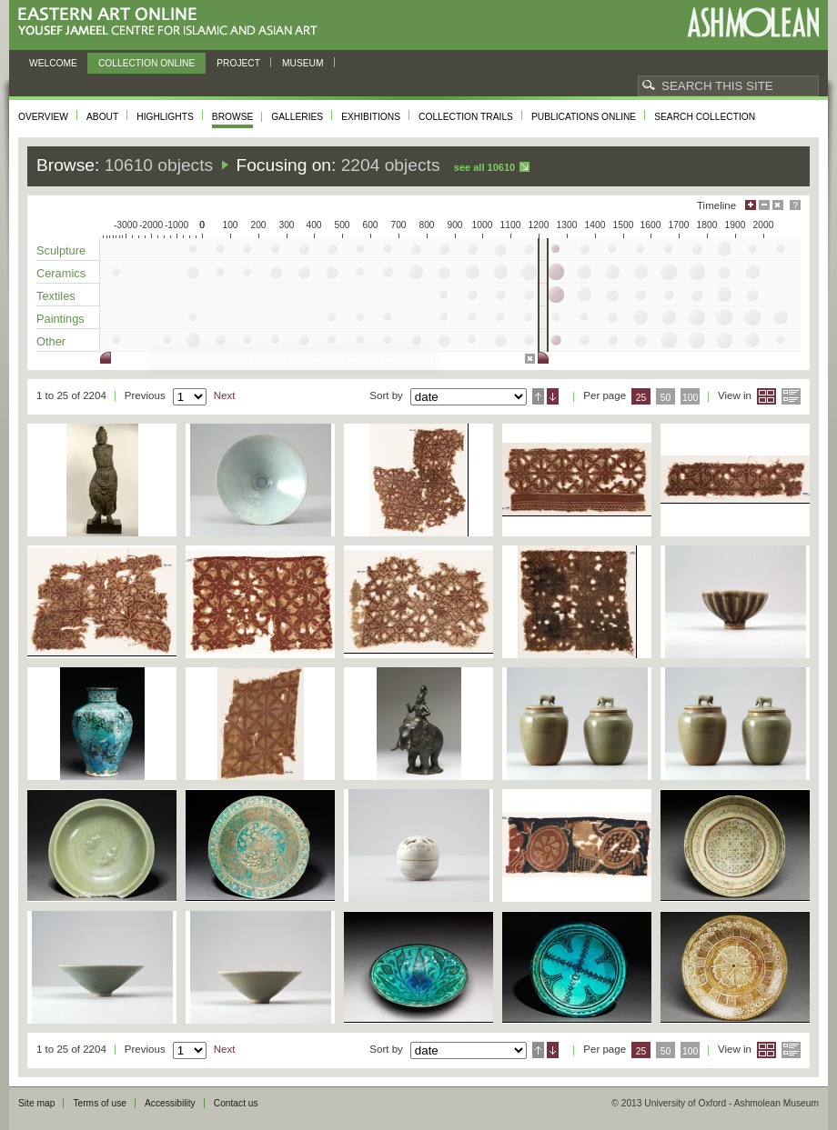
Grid (766, 396)
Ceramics (61, 273)
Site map (36, 1103)
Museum (303, 63)
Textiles (56, 296)
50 (666, 398)
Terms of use (99, 1103)
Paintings (60, 318)
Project (238, 63)
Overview (43, 117)
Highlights (165, 117)
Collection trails (465, 117)
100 (690, 398)
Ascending (538, 396)
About (102, 117)
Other (51, 341)
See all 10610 (484, 167)
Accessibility (170, 1103)
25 (641, 398)
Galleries (297, 117)
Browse (233, 117)
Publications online (583, 117)
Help (795, 205)
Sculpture (61, 250)
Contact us (236, 1103)
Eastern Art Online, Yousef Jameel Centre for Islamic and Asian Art (172, 22)
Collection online (146, 63)
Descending (553, 396)
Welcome (53, 63)
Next (225, 395)
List (791, 396)
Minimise (764, 205)
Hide (777, 205)
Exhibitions (370, 117)
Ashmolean (753, 22)
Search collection (704, 117)
